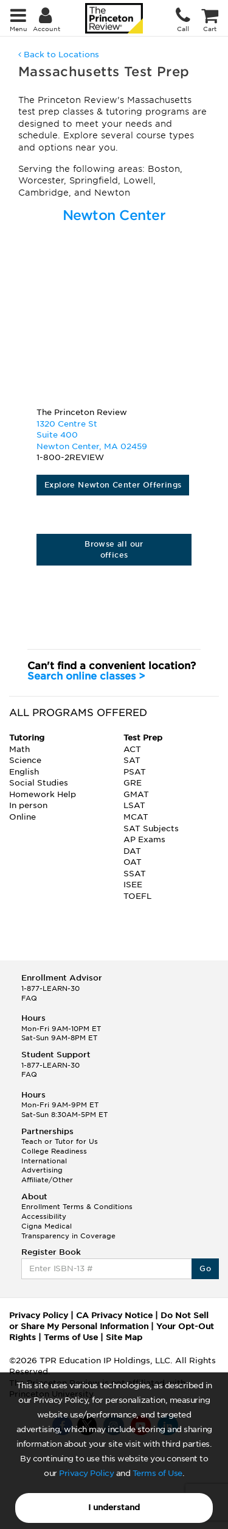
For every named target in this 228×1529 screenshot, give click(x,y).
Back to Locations (58, 54)
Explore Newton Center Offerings (112, 484)
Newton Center (114, 215)
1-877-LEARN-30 (50, 988)
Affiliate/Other (47, 1180)
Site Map (124, 1337)
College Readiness (54, 1151)
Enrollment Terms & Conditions (77, 1206)
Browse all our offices (114, 549)
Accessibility (43, 1216)
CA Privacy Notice (114, 1315)
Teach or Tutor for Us (59, 1141)
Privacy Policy (86, 1473)
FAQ (29, 998)
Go (205, 1268)
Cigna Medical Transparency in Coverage (68, 1231)
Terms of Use (157, 1473)
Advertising (42, 1170)
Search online (86, 676)
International (44, 1161)
